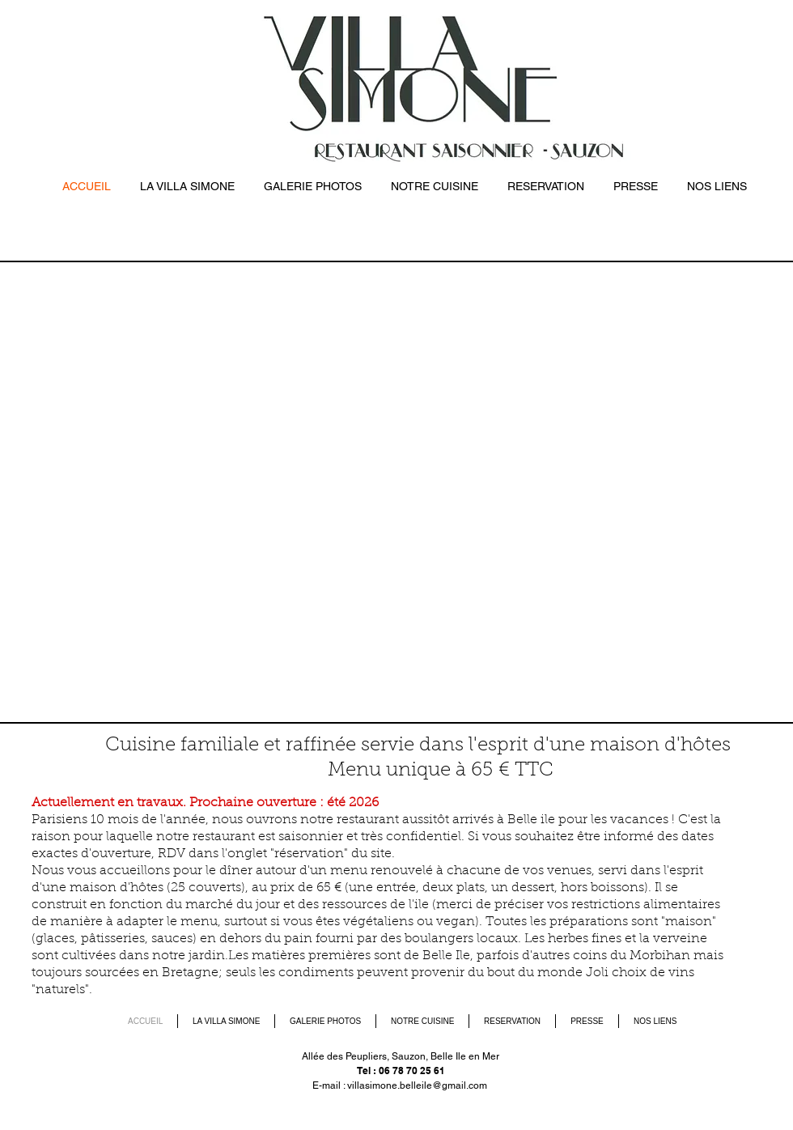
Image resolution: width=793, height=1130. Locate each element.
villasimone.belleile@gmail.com (417, 1085)
